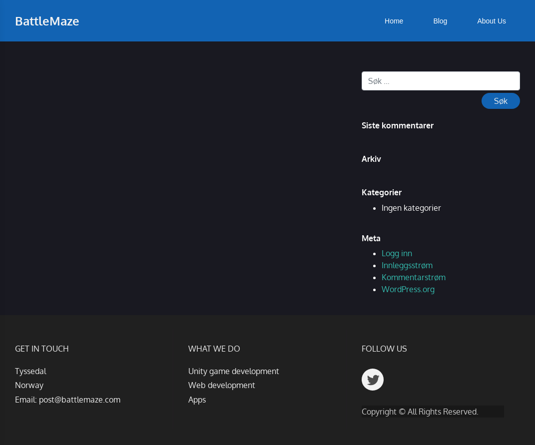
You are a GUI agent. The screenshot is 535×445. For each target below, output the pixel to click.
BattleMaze (47, 20)
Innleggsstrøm (407, 265)
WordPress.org (408, 289)
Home (394, 21)
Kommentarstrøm (414, 277)
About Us (491, 21)
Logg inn (397, 253)
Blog (440, 21)
